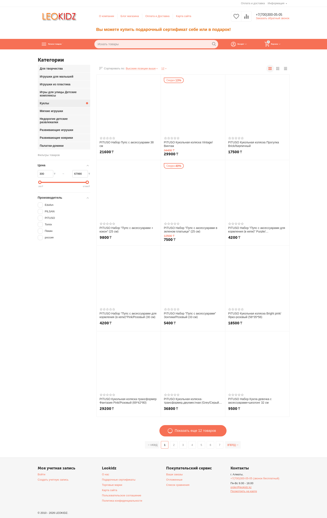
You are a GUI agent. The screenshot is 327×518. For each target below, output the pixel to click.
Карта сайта (183, 16)
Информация (276, 3)
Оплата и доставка (253, 3)
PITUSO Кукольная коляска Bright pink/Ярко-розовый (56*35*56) (254, 315)
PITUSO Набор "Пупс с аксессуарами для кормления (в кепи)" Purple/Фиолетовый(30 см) (256, 229)
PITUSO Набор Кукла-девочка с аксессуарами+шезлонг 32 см (250, 400)
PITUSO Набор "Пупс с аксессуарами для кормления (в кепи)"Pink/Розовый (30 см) (128, 315)
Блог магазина (130, 16)
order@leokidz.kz (241, 487)
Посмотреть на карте (244, 491)
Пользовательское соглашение (121, 495)
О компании (106, 16)
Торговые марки (112, 484)
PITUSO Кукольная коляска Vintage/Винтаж (188, 144)
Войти (41, 474)
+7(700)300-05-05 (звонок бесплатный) (255, 478)
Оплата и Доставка (157, 16)
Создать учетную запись (53, 479)
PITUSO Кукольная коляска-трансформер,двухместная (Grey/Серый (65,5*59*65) (191, 400)
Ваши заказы (174, 474)
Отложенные (174, 479)
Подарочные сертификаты (118, 479)
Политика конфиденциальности (122, 500)
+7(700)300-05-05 (271, 15)
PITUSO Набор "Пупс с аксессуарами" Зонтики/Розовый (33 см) (190, 315)
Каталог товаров (64, 44)
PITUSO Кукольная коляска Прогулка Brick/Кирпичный (253, 144)
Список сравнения (177, 484)
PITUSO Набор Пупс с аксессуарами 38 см (127, 144)
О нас (105, 474)
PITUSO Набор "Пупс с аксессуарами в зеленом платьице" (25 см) (190, 229)
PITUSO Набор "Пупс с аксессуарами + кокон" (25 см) (126, 229)
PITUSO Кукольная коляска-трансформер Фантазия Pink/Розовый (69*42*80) (128, 400)
